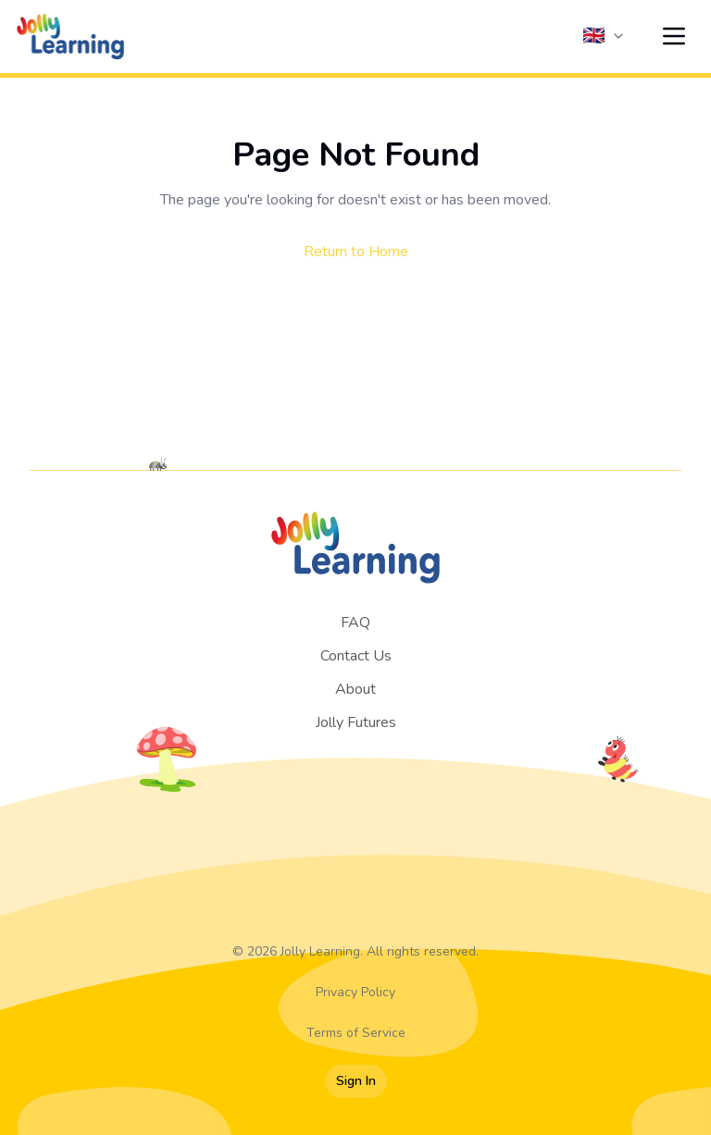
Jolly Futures (356, 722)
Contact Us (356, 656)
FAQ (355, 622)
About (355, 689)
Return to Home (356, 251)
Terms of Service (355, 1033)
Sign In (356, 1081)
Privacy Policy (355, 992)
